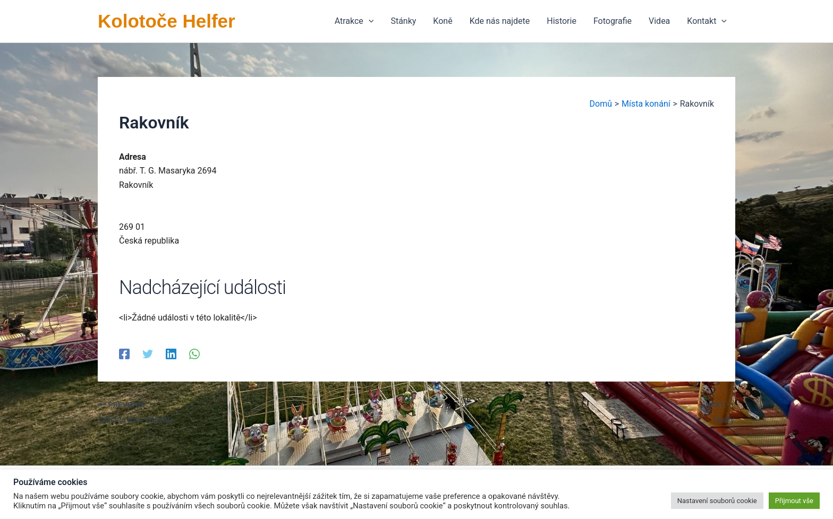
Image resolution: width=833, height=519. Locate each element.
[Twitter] (147, 353)
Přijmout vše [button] (794, 501)
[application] (368, 21)
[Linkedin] (171, 353)
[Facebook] (124, 353)
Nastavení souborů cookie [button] (717, 501)
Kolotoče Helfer (166, 21)
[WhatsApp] (194, 353)
